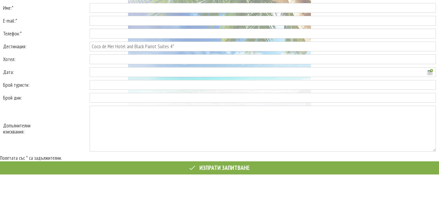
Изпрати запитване (219, 168)
